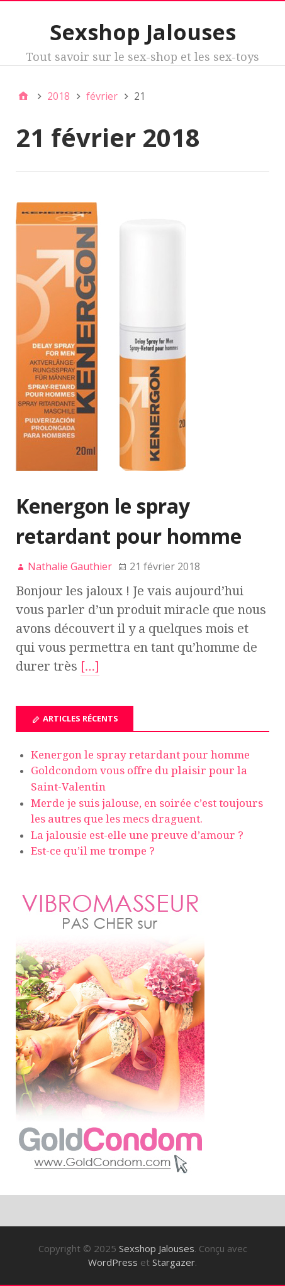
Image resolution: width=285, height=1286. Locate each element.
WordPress (113, 1262)
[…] (90, 666)
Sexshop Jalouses (143, 32)
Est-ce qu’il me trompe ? (93, 851)
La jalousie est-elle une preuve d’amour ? (137, 835)
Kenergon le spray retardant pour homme (140, 754)
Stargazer (173, 1262)
